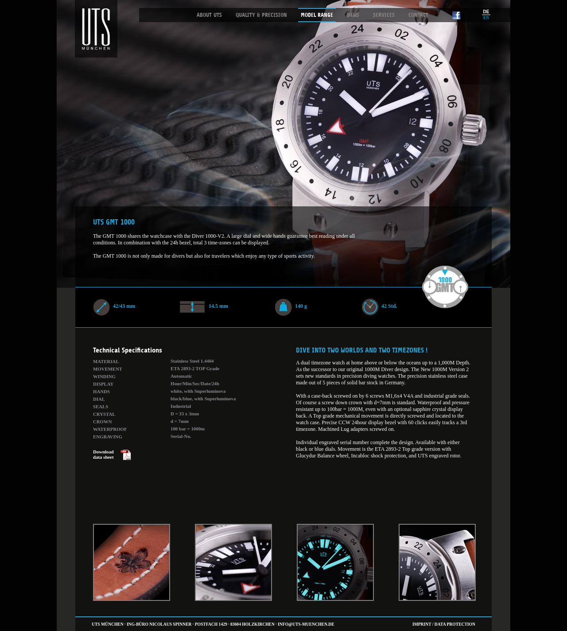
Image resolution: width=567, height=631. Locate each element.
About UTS (209, 15)
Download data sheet (103, 454)
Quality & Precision (261, 15)
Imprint (421, 624)
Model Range (317, 15)
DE (486, 11)
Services (384, 15)
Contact (418, 15)
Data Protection (455, 624)
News (353, 15)
